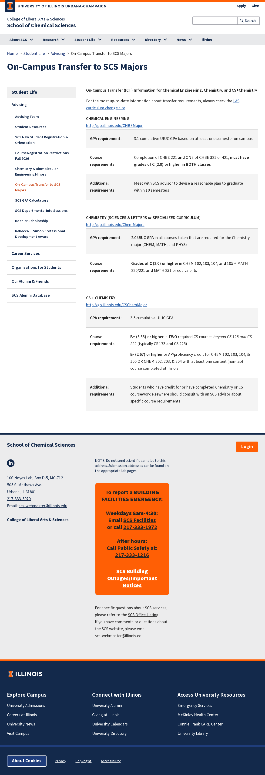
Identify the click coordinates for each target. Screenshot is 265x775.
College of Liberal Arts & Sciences (36, 19)
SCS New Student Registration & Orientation (41, 140)
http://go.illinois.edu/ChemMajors (115, 225)
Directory (153, 39)
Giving (207, 39)
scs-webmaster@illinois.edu (43, 506)
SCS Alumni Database (31, 295)
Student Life (84, 39)
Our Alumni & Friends (30, 281)
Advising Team (27, 116)
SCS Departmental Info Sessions (41, 210)
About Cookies (26, 761)
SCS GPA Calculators (31, 200)
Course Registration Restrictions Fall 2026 (42, 155)
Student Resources (30, 127)
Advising (58, 54)
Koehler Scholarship (31, 220)
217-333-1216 (132, 555)
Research (51, 39)
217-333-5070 (19, 499)
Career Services (26, 253)
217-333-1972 (140, 527)
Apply (241, 5)
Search (250, 20)
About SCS (18, 39)
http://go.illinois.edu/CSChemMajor (116, 305)
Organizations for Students (36, 267)
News (181, 39)
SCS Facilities (139, 520)
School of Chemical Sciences (41, 25)
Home (12, 54)
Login (247, 446)
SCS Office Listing (143, 615)
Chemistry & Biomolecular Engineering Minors (36, 171)
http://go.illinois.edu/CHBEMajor (114, 126)
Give (255, 5)
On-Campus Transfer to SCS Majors (37, 187)
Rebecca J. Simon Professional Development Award (40, 234)
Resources (120, 39)
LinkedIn (11, 463)
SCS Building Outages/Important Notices (132, 578)
